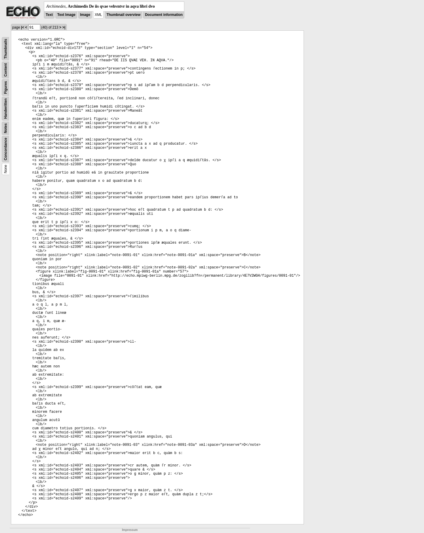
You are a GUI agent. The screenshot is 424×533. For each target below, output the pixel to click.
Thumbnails (6, 49)
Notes (6, 128)
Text (49, 15)
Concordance (6, 149)
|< (22, 27)
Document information (164, 15)
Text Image (66, 15)
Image (85, 15)
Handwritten (6, 108)
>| (63, 27)
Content (6, 70)
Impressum (130, 530)
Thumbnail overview (123, 15)
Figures (6, 87)
